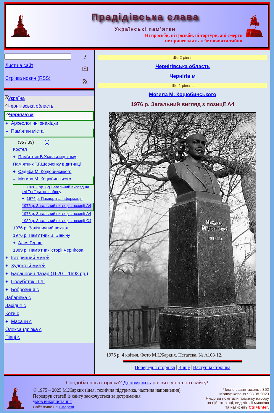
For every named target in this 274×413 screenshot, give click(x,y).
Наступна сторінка (211, 367)
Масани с (21, 342)
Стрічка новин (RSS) (27, 78)
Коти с (12, 333)
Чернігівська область (31, 105)
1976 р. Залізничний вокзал (40, 238)
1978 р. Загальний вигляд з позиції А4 (56, 222)
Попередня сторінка (155, 367)
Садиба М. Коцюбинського (45, 176)
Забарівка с (18, 315)
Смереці (66, 407)
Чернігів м (21, 114)
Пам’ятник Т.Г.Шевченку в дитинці (47, 168)
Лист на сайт (19, 65)
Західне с (15, 324)
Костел (20, 152)
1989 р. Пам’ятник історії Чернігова (48, 262)
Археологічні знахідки (34, 124)
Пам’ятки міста (27, 132)
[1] (47, 144)
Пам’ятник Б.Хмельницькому (47, 160)
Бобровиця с (25, 306)
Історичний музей (30, 271)
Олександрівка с (23, 351)
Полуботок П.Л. (28, 297)
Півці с (12, 359)
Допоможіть (137, 383)
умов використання (52, 401)
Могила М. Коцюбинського (44, 185)
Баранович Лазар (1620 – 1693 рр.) (49, 288)
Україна (16, 98)
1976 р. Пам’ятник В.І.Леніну (41, 246)
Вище (184, 367)
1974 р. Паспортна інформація (55, 206)
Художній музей (28, 280)
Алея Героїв (30, 254)
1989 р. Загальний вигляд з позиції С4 (56, 230)
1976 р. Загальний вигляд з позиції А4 (56, 213)
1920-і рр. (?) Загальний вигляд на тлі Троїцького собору (55, 196)
